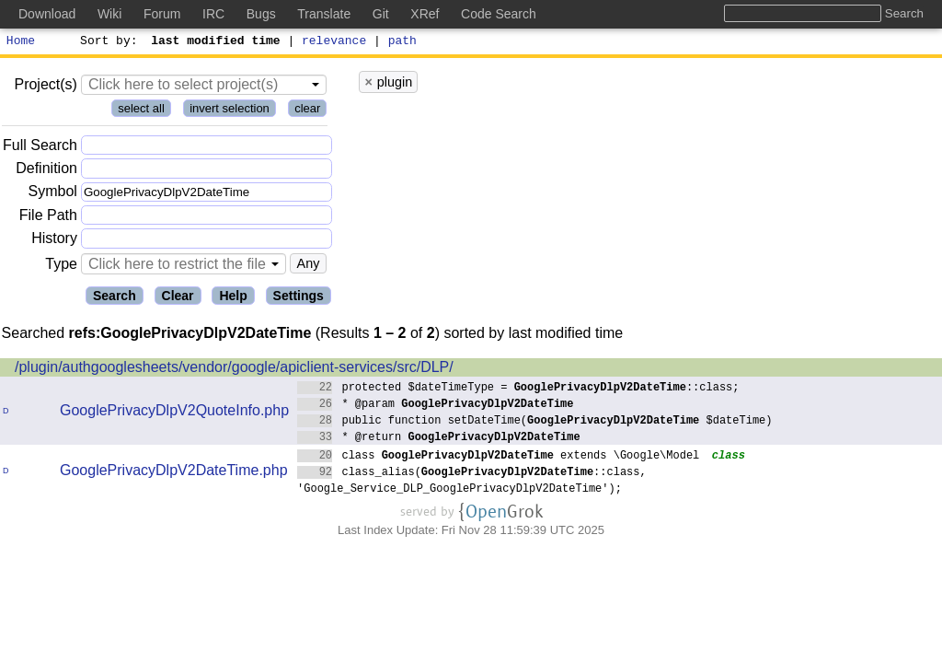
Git (381, 13)
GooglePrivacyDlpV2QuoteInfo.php (174, 413)
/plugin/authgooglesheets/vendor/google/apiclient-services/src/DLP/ (234, 370)
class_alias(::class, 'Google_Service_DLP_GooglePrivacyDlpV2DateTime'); (472, 482)
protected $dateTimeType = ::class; (518, 389)
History (54, 241)
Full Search (40, 148)
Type (61, 266)
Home (20, 42)
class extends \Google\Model (498, 457)
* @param (435, 405)
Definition (46, 171)
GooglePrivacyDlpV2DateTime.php (174, 473)
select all (141, 111)
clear (307, 111)
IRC (213, 13)
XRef (424, 13)
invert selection (230, 111)
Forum (162, 13)
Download (46, 13)
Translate (323, 13)
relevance (335, 42)
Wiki (109, 13)
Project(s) (45, 87)
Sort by (106, 42)
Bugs (261, 13)
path (402, 42)
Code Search (498, 13)
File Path (48, 218)
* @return (438, 439)
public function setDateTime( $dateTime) (535, 422)
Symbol (53, 195)
